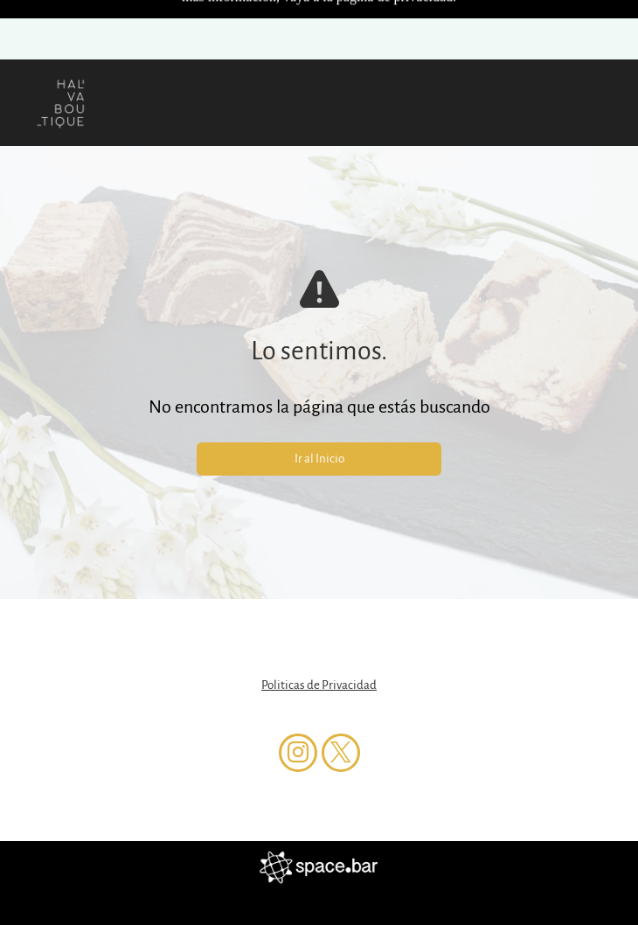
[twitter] (341, 695)
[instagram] (298, 695)
